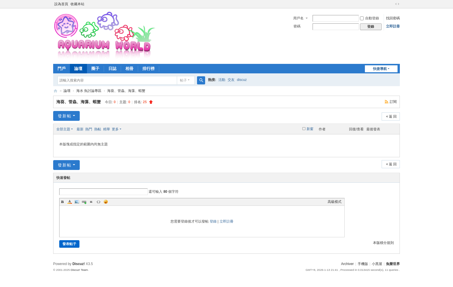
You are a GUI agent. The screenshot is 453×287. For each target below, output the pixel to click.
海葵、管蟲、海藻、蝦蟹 (126, 91)
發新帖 (65, 116)
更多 (115, 129)
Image (77, 202)
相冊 (129, 68)
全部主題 (63, 129)
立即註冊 (393, 26)
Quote (91, 202)
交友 (231, 80)
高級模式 (334, 202)
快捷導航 (380, 69)
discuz (242, 80)
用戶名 (298, 18)
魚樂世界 (55, 91)
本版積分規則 (383, 243)
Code (98, 202)
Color (70, 202)
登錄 (213, 221)
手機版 (363, 264)
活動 (221, 80)
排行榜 (148, 68)
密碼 (297, 26)
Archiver (347, 264)
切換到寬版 (397, 4)
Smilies (106, 202)
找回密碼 (393, 18)
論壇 (78, 68)
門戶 (61, 68)
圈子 (95, 68)
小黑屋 (377, 264)
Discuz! (79, 264)
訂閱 (393, 102)
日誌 (112, 68)
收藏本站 (77, 4)
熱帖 (97, 129)
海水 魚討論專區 (88, 91)
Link (84, 202)
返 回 (393, 116)
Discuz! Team (79, 269)
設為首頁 (61, 4)
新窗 (310, 129)
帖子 (183, 80)
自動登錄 (369, 18)
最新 (80, 129)
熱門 (88, 129)
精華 (106, 129)
